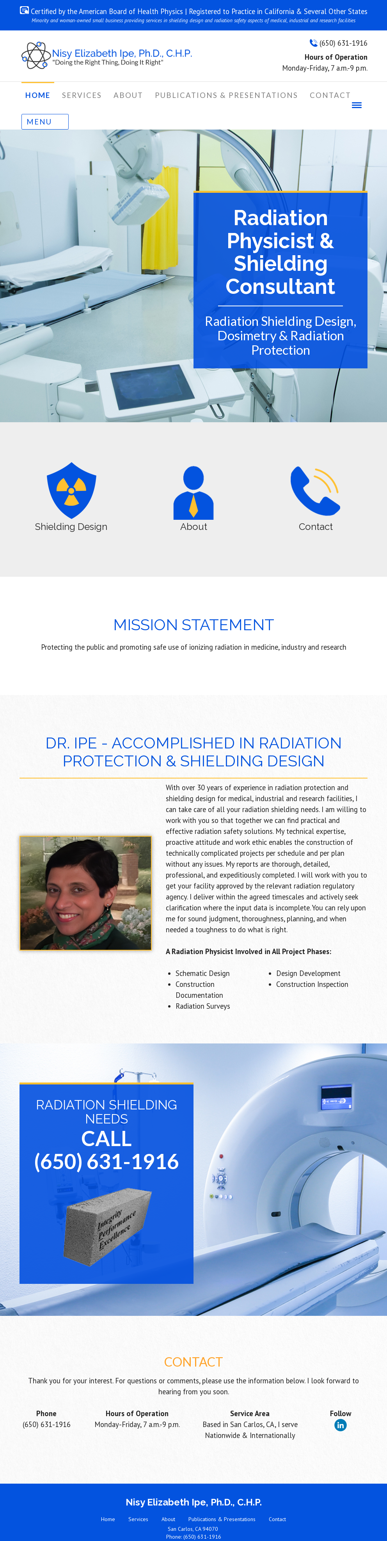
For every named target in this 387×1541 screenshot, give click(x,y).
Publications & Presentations (222, 1498)
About (168, 1498)
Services (138, 1498)
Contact (277, 1498)
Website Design (187, 1530)
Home (108, 1498)
